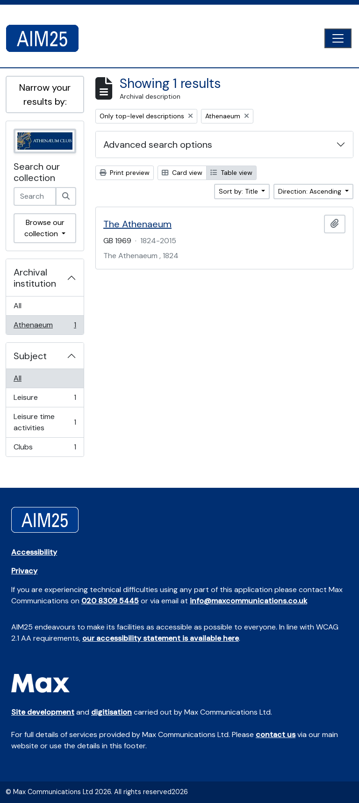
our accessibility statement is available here (160, 638)
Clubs (44, 448)
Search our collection (37, 172)
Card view (182, 172)
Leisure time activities (44, 422)
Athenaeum (44, 326)
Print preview (125, 172)
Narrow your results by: (45, 94)
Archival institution (35, 277)
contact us (275, 734)
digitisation (111, 712)
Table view (231, 172)
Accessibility (34, 552)
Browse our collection (44, 228)
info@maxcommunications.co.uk (248, 601)
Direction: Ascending (310, 191)
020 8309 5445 (110, 601)
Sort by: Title (239, 191)
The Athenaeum (137, 224)
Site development (42, 712)
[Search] (66, 196)
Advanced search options (157, 144)
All (18, 306)
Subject (30, 356)
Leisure (44, 399)
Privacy (24, 571)
